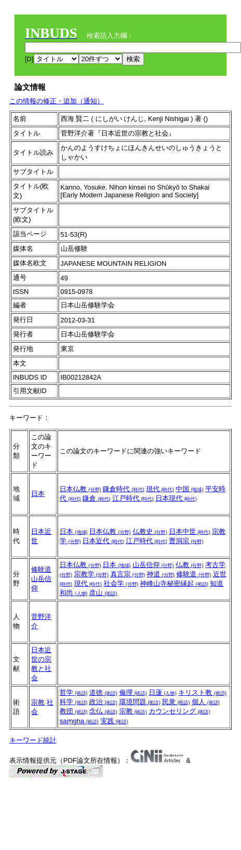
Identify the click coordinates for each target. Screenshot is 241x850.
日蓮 (163, 692)
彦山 (103, 593)
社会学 (121, 583)
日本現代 (176, 498)
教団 (74, 711)
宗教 (38, 702)
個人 (206, 702)
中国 (190, 489)
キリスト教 (202, 692)
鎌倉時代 (123, 489)
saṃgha (79, 721)
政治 (103, 702)
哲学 (74, 692)
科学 (74, 702)
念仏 (103, 711)
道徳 (103, 692)
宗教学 (91, 574)
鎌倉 (96, 498)
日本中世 (189, 531)
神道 (161, 574)
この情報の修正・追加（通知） (56, 101)
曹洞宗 (186, 541)
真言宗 (127, 574)
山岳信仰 (153, 565)
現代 (160, 489)
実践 (115, 721)
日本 (38, 493)
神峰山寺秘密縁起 (174, 583)
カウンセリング (179, 711)
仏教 (190, 565)
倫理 (133, 692)
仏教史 (150, 531)
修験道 (41, 569)
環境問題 (140, 702)
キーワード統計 (32, 740)
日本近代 (103, 541)
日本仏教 (80, 489)
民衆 (176, 702)
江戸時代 (133, 498)
